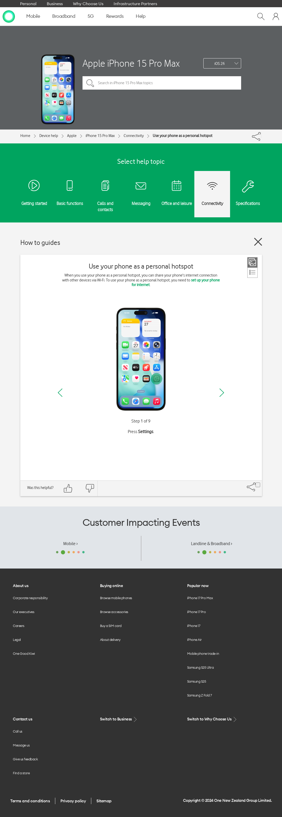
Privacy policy (73, 800)
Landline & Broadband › (211, 543)
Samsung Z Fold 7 (199, 695)
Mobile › (70, 543)
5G (91, 16)
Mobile (33, 16)
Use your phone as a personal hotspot (182, 135)
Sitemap (104, 800)
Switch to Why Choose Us (212, 719)
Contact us (22, 719)
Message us (21, 745)
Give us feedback (25, 759)
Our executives (23, 612)
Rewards (115, 16)
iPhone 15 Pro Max (100, 135)
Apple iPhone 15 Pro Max (131, 63)
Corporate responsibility (30, 598)
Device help (48, 135)
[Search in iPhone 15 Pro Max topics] (162, 83)
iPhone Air (194, 640)
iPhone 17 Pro (196, 612)
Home (25, 135)
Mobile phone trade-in (203, 653)
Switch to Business (119, 719)
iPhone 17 (193, 626)
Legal (17, 640)
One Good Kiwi (24, 653)
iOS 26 (219, 63)
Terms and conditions (30, 800)
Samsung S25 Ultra (200, 667)
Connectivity (134, 135)
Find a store (21, 773)
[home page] (8, 16)
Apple (72, 135)
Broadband (63, 16)
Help (140, 16)
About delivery (110, 640)
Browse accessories (114, 612)
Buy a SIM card (111, 626)
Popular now (198, 585)
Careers (18, 626)
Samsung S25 (196, 681)
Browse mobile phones (116, 598)
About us (20, 585)
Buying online (111, 585)
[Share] (261, 135)
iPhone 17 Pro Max (200, 598)
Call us (17, 731)
